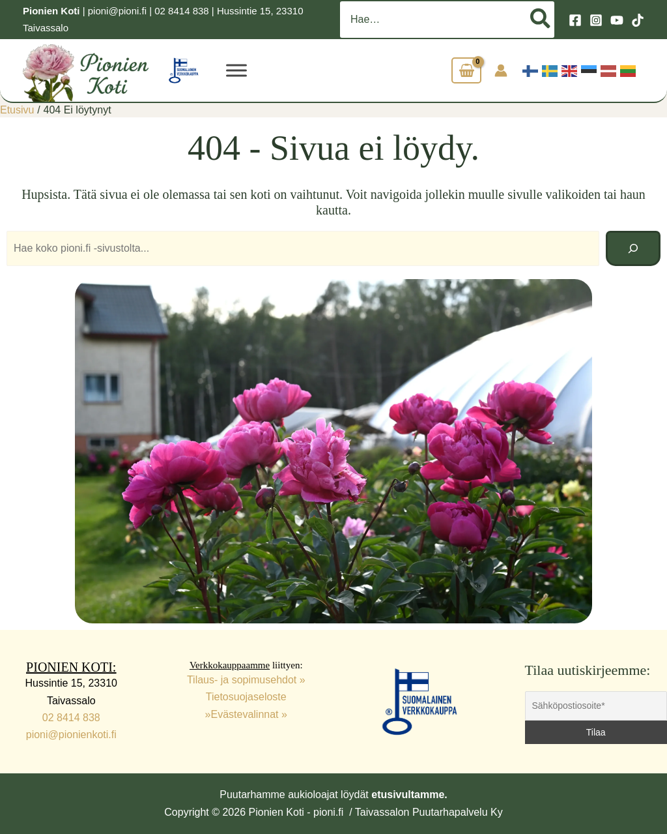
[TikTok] (637, 20)
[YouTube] (616, 20)
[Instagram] (596, 20)
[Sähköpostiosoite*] (596, 706)
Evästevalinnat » (249, 714)
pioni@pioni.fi (117, 10)
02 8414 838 (181, 10)
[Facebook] (575, 20)
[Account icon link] (500, 70)
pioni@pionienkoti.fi (71, 734)
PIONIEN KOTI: (71, 667)
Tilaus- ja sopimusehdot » (246, 679)
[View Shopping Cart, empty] (466, 70)
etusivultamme (407, 794)
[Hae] (541, 19)
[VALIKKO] (236, 70)
